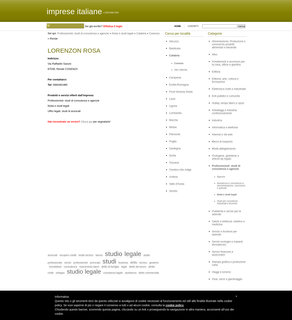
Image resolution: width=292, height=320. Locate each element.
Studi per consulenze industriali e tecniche (227, 202)
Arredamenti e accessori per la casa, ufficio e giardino (228, 63)
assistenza (130, 272)
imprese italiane (74, 11)
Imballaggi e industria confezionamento (224, 112)
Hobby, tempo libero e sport (228, 103)
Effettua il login (112, 26)
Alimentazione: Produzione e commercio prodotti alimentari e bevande (229, 44)
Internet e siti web (222, 134)
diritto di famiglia (110, 266)
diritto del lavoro (137, 266)
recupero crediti (68, 255)
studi (109, 261)
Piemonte (174, 134)
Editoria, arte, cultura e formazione (225, 80)
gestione (153, 262)
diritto (133, 262)
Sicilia (172, 155)
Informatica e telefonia (225, 127)
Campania (175, 77)
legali (124, 266)
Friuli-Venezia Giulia (181, 91)
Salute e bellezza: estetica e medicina (228, 223)
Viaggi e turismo (221, 271)
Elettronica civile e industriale (229, 88)
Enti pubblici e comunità (226, 95)
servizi (67, 262)
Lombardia (175, 112)
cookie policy (175, 305)
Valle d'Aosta (176, 183)
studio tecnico (85, 255)
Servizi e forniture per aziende (224, 233)
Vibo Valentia (180, 69)
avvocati (52, 255)
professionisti (80, 262)
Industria (217, 120)
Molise (173, 127)
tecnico (143, 262)
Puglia (172, 141)
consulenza (70, 266)
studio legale (84, 271)
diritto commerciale (148, 272)
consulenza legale (113, 272)
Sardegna (174, 148)
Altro (214, 54)
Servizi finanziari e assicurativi (222, 253)
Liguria (173, 105)
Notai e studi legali (122, 33)
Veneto (173, 190)
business (123, 262)
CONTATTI (193, 26)
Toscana (174, 162)
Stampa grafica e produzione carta (229, 263)
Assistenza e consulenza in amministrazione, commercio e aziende (231, 185)
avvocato (95, 262)
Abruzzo (174, 41)
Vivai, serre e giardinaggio (227, 279)
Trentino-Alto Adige (180, 169)
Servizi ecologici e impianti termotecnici (227, 243)
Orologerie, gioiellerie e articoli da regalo (225, 157)
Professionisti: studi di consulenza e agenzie (83, 33)
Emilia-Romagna (179, 84)
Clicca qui (86, 121)
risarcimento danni (89, 266)
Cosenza (154, 33)
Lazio (172, 98)
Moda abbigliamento (224, 148)
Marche (173, 120)
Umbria (173, 176)
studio (113, 253)
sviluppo (60, 272)
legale (133, 253)
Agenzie (221, 176)
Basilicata (174, 48)
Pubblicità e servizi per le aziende (226, 213)
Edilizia (216, 71)
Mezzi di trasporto (222, 141)
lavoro (99, 255)
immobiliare (55, 266)
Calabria (141, 33)
